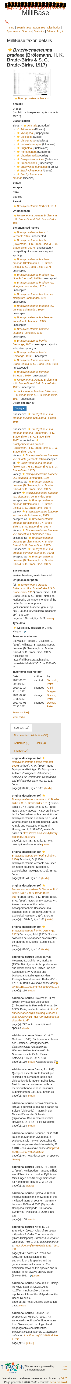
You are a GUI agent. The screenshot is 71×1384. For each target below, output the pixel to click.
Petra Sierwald (58, 1382)
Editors (51, 31)
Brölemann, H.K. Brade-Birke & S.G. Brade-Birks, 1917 (35, 219)
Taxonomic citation (25, 636)
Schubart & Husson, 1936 (35, 418)
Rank (16, 192)
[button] (10, 50)
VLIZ (64, 1378)
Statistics (39, 31)
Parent (17, 201)
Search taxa (23, 27)
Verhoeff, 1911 (34, 206)
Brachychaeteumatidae (32, 166)
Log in (60, 31)
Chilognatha (25, 140)
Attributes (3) (21, 742)
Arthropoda (25, 129)
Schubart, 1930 (34, 856)
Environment (21, 570)
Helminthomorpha (28, 144)
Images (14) (21, 750)
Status (17, 182)
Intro (11, 27)
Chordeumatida (27, 155)
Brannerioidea (26, 163)
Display (19, 408)
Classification (21, 120)
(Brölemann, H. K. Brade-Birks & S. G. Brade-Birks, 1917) (35, 466)
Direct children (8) (24, 402)
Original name (21, 210)
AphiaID (18, 103)
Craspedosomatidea (30, 159)
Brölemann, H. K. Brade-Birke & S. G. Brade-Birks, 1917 (35, 395)
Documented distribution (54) (31, 735)
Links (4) (41, 742)
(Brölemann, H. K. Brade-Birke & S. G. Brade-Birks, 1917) (35, 244)
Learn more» (64, 1368)
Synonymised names (26, 227)
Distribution (54, 27)
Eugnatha (24, 148)
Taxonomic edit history (27, 671)
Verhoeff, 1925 (33, 762)
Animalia (30, 125)
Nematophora (26, 151)
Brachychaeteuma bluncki (33, 98)
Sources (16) (21, 727)
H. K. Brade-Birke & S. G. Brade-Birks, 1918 (35, 799)
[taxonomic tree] (21, 712)
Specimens (13, 31)
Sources (27, 31)
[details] (50, 618)
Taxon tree (39, 27)
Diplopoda (24, 136)
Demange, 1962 (33, 930)
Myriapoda (24, 133)
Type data (19, 623)
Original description (25, 579)
